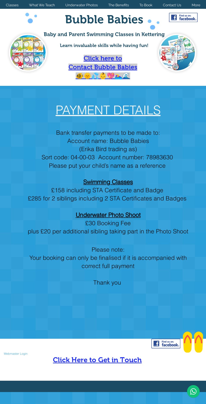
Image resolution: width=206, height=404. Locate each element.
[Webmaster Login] (16, 354)
